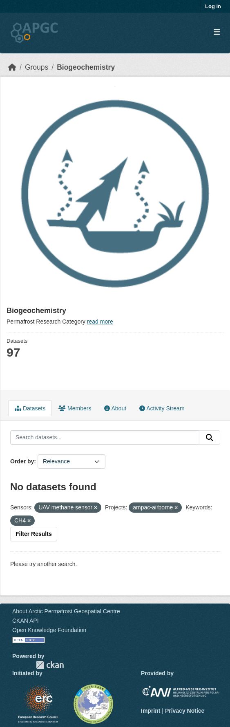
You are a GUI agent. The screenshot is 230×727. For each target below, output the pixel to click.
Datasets (30, 408)
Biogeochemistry (86, 67)
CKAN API (25, 620)
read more (100, 321)
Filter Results (34, 534)
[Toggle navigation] (216, 32)
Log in (213, 6)
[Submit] (209, 437)
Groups (36, 67)
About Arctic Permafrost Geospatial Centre (66, 611)
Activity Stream (161, 408)
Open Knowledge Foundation (49, 630)
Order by (22, 461)
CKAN (50, 665)
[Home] (12, 67)
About (115, 408)
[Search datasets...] (104, 437)
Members (74, 408)
